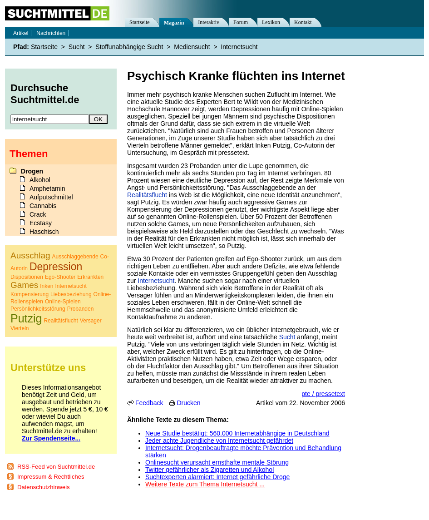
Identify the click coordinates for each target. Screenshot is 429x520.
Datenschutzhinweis (43, 487)
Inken (46, 286)
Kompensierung (29, 294)
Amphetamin (47, 188)
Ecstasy (41, 223)
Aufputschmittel (51, 197)
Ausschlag (30, 255)
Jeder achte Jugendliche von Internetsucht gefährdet (219, 440)
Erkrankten (90, 277)
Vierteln (19, 328)
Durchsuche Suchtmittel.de (44, 93)
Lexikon (271, 22)
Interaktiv (208, 22)
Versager (91, 320)
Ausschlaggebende (75, 256)
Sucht (287, 337)
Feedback (149, 402)
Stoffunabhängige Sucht (129, 46)
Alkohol (40, 179)
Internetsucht (156, 280)
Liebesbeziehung (71, 294)
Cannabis (43, 205)
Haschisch (44, 231)
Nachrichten (50, 33)
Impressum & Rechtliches (50, 476)
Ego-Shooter (60, 277)
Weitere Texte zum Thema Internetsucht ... (205, 484)
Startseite (139, 22)
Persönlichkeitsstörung (37, 309)
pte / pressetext (323, 393)
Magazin (174, 23)
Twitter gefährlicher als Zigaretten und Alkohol (209, 469)
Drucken (188, 402)
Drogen (32, 171)
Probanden (80, 309)
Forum (240, 22)
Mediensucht (192, 46)
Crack (38, 214)
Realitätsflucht (147, 194)
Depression (56, 266)
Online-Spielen (63, 301)
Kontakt (303, 22)
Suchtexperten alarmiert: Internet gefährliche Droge (217, 476)
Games (24, 285)
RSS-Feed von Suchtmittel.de (56, 466)
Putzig (26, 318)
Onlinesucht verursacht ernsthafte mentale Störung (217, 462)
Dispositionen (26, 277)
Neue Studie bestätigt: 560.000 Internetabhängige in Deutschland (237, 433)
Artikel (20, 33)
